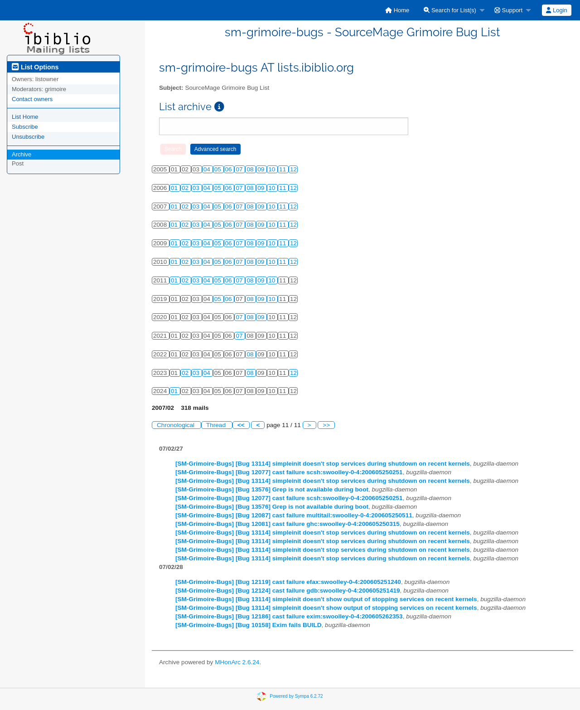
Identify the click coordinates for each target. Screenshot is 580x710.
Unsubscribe (28, 136)
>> (326, 425)
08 (250, 169)
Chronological (176, 425)
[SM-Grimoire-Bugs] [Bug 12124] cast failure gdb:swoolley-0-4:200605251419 (287, 590)
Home (397, 10)
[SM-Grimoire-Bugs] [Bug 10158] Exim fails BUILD (248, 625)
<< (241, 425)
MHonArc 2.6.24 (237, 662)
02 (186, 188)
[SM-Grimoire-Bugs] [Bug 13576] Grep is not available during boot (271, 489)
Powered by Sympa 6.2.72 (296, 696)
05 (218, 169)
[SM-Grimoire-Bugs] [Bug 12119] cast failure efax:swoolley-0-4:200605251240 (288, 582)
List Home (25, 116)
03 (197, 188)
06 (229, 169)
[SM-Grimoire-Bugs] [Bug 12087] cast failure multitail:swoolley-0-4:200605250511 (293, 515)
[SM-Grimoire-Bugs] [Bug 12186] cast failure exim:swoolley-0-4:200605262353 (289, 616)
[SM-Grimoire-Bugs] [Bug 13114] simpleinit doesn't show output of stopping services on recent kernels (326, 599)
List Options (35, 67)
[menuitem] (397, 10)
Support (508, 10)
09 (261, 169)
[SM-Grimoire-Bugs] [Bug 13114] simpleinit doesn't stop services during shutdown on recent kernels (322, 463)
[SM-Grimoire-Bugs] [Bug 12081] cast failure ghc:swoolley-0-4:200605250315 (287, 523)
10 (272, 169)
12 (293, 169)
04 (207, 169)
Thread (216, 425)
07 (240, 169)
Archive (21, 154)
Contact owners (32, 99)
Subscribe (25, 126)
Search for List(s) (450, 10)
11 (283, 169)
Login (556, 10)
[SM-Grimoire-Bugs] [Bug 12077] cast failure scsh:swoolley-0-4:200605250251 (289, 472)
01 (175, 188)
